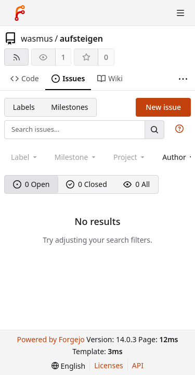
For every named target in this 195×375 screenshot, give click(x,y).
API (138, 365)
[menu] (68, 366)
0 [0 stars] (106, 57)
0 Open (31, 184)
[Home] (19, 13)
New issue (163, 107)
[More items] (183, 79)
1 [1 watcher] (63, 57)
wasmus (37, 38)
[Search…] (154, 129)
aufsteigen (81, 38)
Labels (24, 107)
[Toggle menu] (180, 13)
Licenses (108, 365)
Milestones (69, 107)
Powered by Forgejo (50, 339)
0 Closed (86, 184)
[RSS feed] (16, 57)
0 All (136, 184)
